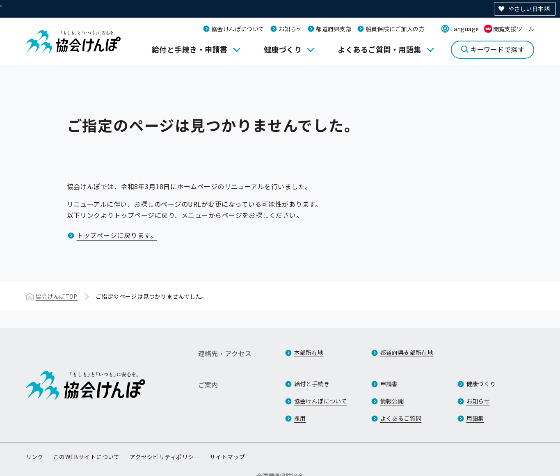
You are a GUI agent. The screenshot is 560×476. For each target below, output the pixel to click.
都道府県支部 (334, 29)
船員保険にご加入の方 (395, 29)
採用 (300, 418)
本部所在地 (309, 352)
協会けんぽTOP (57, 296)
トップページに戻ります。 (117, 235)
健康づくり (283, 49)
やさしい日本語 (529, 9)
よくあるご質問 (401, 418)
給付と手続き (312, 384)
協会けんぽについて (238, 29)
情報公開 (392, 401)
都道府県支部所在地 (407, 352)
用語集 (475, 418)
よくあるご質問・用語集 (379, 49)
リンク (34, 457)
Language (464, 29)
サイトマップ (227, 457)
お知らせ (290, 29)
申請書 (389, 384)
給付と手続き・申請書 (190, 49)
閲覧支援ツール (514, 29)
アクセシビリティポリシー (165, 457)
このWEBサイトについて (86, 457)
